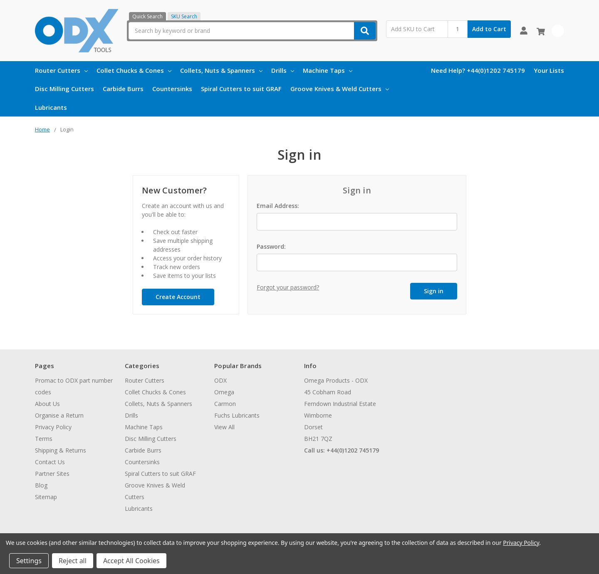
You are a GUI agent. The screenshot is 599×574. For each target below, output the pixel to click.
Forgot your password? (288, 287)
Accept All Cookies (131, 560)
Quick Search (147, 16)
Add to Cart (489, 29)
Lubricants (51, 107)
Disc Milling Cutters (64, 88)
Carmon (225, 404)
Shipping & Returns (60, 450)
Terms (43, 439)
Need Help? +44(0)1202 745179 (478, 70)
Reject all (73, 560)
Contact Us (50, 462)
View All (224, 427)
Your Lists (549, 70)
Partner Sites (52, 474)
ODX (220, 380)
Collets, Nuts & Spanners (221, 70)
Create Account (178, 297)
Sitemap (46, 497)
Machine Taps (327, 70)
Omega (224, 392)
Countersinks (172, 88)
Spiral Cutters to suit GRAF (241, 88)
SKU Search (184, 16)
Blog (41, 485)
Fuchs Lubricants (237, 415)
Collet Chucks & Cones (134, 70)
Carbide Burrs (123, 88)
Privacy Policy (53, 427)
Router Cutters (61, 70)
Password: (271, 246)
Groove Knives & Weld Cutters (339, 88)
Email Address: (278, 206)
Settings (29, 560)
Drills (282, 70)
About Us (47, 404)
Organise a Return (59, 415)
